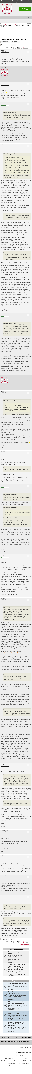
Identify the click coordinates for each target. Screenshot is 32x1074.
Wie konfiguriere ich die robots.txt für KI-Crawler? (16, 1002)
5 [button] (17, 47)
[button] (11, 48)
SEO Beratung (26, 1060)
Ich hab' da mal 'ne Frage (20, 974)
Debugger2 (3, 555)
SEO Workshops (17, 1060)
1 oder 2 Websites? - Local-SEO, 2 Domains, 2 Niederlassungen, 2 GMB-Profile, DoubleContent (17, 967)
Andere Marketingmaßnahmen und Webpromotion (14, 959)
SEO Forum (14, 0)
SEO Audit (15, 1063)
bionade (3, 103)
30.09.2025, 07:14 (12, 956)
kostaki (2, 50)
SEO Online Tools (22, 1058)
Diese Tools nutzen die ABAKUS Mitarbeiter (15, 992)
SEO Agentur (8, 1058)
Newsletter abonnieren (25, 9)
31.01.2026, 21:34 (12, 972)
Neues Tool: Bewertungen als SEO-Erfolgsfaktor (17, 1013)
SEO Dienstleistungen (6, 1060)
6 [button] (19, 47)
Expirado (3, 144)
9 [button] (25, 47)
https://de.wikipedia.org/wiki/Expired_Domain (14, 653)
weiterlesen (11, 989)
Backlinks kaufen (7, 1063)
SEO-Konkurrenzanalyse (15, 1065)
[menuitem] (31, 18)
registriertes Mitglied (19, 24)
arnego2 (20, 971)
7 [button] (21, 47)
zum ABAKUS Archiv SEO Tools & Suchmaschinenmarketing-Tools (15, 1043)
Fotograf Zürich (4, 830)
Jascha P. (3, 82)
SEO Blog (14, 1058)
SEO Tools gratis (23, 1063)
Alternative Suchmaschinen (17, 983)
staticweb (20, 955)
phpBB (14, 1050)
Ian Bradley (28, 1047)
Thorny (2, 391)
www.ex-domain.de (13, 419)
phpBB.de (28, 1052)
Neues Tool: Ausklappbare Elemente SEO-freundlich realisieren (17, 1023)
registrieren (7, 24)
